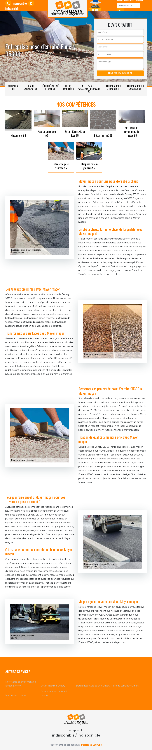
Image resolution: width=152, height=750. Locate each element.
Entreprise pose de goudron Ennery (55, 693)
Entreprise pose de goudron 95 (135, 87)
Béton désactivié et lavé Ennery (93, 685)
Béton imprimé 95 (68, 87)
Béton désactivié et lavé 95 (50, 87)
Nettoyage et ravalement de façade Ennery (20, 683)
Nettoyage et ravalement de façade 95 (89, 88)
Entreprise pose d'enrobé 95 (113, 87)
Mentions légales (91, 745)
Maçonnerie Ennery (15, 695)
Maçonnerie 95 (13, 87)
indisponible (16, 3)
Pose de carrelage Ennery (125, 685)
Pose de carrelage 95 (30, 87)
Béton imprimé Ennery (53, 685)
